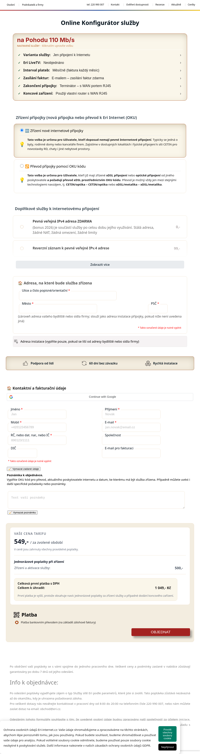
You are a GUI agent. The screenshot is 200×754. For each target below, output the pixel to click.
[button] (100, 397)
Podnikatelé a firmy (32, 4)
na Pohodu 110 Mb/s (46, 39)
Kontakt (115, 4)
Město (28, 303)
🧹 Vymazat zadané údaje (23, 468)
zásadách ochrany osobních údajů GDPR (122, 745)
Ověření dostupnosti (137, 4)
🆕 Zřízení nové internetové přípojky (54, 130)
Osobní (11, 4)
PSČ (155, 303)
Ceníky (191, 4)
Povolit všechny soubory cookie (167, 734)
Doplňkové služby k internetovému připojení (99, 208)
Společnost (113, 435)
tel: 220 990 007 (95, 4)
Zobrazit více (100, 264)
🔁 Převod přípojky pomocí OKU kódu (55, 166)
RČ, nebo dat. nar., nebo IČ (31, 435)
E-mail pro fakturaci (119, 448)
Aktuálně (176, 4)
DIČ (13, 448)
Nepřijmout (167, 747)
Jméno (17, 409)
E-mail (110, 422)
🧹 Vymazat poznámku (22, 512)
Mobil (16, 422)
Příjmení (112, 409)
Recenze (160, 4)
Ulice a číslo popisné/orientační (46, 290)
